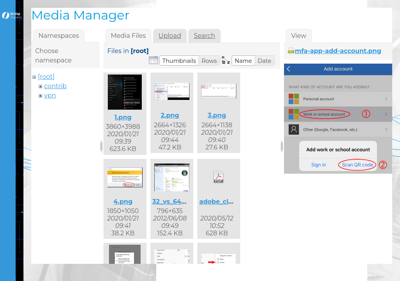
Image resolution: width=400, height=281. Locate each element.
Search (204, 35)
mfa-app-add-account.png (338, 51)
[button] (179, 60)
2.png (170, 115)
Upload (170, 35)
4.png (122, 201)
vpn (50, 95)
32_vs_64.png (174, 201)
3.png (217, 115)
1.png (123, 117)
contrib (55, 86)
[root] (46, 76)
